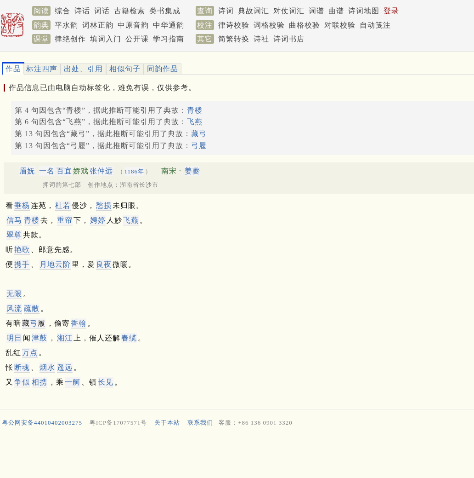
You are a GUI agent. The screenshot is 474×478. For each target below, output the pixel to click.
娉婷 (98, 220)
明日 (14, 338)
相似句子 (125, 69)
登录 (391, 11)
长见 (105, 382)
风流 (14, 308)
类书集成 (165, 11)
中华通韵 (168, 25)
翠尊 (14, 235)
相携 (39, 382)
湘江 (65, 338)
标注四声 (41, 69)
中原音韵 (133, 25)
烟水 (47, 367)
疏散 (32, 308)
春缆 (129, 338)
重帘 (65, 220)
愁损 (104, 205)
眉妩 (27, 171)
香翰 (78, 323)
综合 (62, 11)
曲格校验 (304, 25)
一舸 (72, 382)
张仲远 (101, 171)
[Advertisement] (233, 454)
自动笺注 (375, 25)
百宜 (64, 171)
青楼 (195, 110)
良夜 (104, 264)
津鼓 (39, 338)
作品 (13, 69)
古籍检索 (129, 11)
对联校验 (340, 25)
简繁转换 (233, 39)
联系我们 (200, 422)
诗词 (226, 11)
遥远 (65, 367)
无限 (14, 294)
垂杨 (22, 205)
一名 (47, 171)
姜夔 (192, 171)
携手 (22, 264)
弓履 (199, 146)
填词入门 (105, 39)
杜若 (63, 205)
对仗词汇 (289, 11)
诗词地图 (363, 11)
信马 (14, 220)
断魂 (22, 367)
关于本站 (167, 422)
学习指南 (168, 39)
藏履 (33, 323)
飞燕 (195, 122)
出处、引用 (83, 69)
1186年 (134, 171)
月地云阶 (55, 264)
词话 (102, 11)
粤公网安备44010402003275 (42, 422)
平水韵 (66, 25)
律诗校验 (233, 25)
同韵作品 (162, 69)
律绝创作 (70, 39)
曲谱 (336, 11)
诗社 (261, 39)
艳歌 (22, 249)
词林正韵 (97, 25)
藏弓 (199, 134)
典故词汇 (253, 11)
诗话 (82, 11)
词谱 (316, 11)
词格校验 (269, 25)
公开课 (137, 39)
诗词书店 (289, 39)
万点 (30, 353)
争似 (22, 382)
